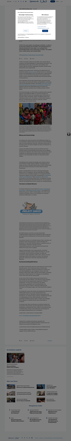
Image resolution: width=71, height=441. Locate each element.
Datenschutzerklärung (21, 21)
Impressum (27, 37)
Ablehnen (26, 30)
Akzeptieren (45, 30)
